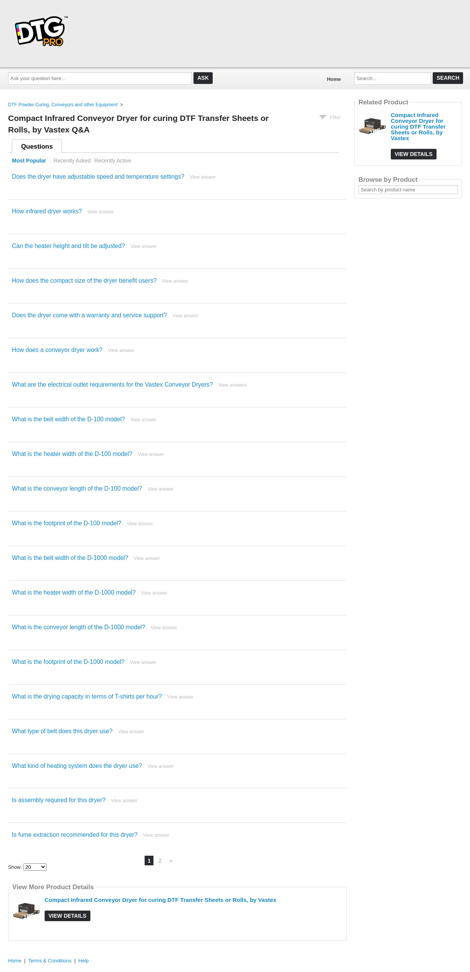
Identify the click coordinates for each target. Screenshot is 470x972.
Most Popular (29, 161)
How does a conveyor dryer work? (57, 350)
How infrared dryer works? (47, 211)
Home (334, 79)
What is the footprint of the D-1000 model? (68, 662)
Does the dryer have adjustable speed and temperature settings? (98, 176)
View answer (203, 177)
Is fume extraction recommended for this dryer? (75, 834)
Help (83, 961)
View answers (232, 385)
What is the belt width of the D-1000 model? (70, 558)
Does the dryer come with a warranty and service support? (89, 315)
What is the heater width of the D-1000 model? (74, 592)
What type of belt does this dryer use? (62, 731)
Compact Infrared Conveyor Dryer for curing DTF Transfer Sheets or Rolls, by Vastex (161, 900)
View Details (67, 916)
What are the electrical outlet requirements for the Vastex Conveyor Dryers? (112, 384)
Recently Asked (71, 161)
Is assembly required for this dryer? (59, 800)
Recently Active (112, 161)
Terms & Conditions (50, 961)
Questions (37, 146)
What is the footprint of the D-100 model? (66, 523)
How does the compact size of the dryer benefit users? (84, 280)
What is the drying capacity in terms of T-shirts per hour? (87, 696)
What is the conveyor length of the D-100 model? (77, 488)
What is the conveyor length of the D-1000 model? (78, 627)
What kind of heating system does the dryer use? (77, 766)
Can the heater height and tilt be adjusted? (68, 246)
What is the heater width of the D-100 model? (72, 454)
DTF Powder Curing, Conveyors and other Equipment (63, 104)
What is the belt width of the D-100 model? (68, 419)
